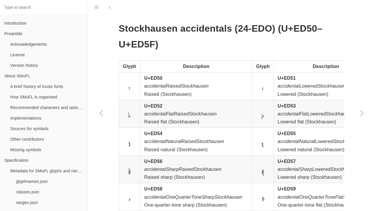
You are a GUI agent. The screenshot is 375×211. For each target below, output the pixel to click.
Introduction (15, 23)
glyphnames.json (32, 181)
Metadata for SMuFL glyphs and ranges (47, 171)
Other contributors (27, 139)
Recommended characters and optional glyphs (49, 107)
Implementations (25, 118)
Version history (24, 65)
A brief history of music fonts (36, 86)
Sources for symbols (29, 128)
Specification (16, 160)
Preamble (13, 33)
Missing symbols (25, 149)
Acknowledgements (28, 44)
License (17, 54)
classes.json (27, 192)
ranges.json (27, 202)
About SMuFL (17, 76)
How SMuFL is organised (33, 97)
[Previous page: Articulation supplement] (101, 113)
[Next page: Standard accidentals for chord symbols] (362, 113)
